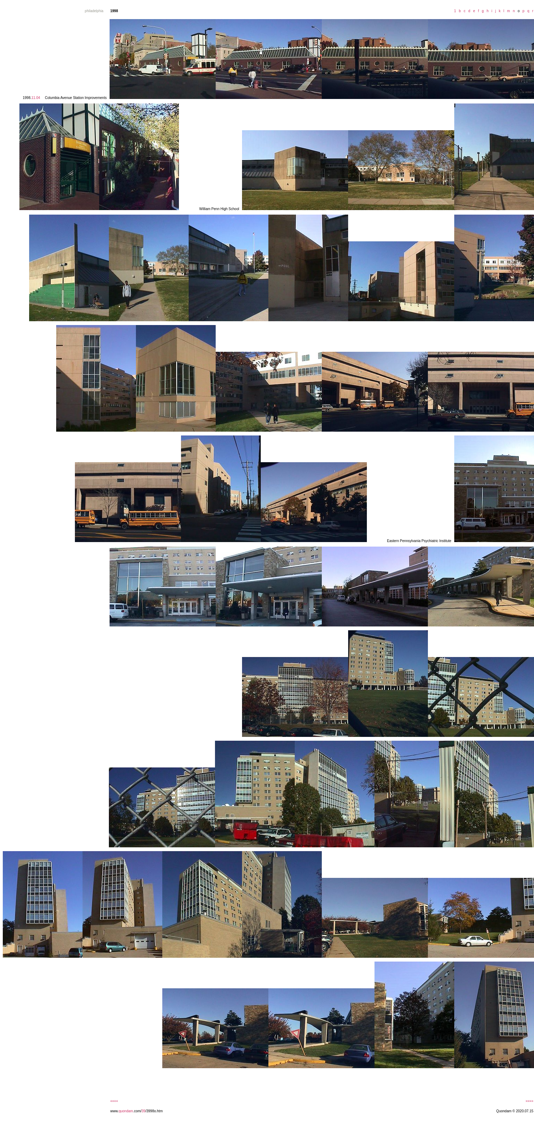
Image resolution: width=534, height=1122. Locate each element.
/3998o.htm (154, 1111)
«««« (114, 1101)
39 (143, 1111)
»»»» (529, 1101)
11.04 (35, 98)
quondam (126, 1111)
